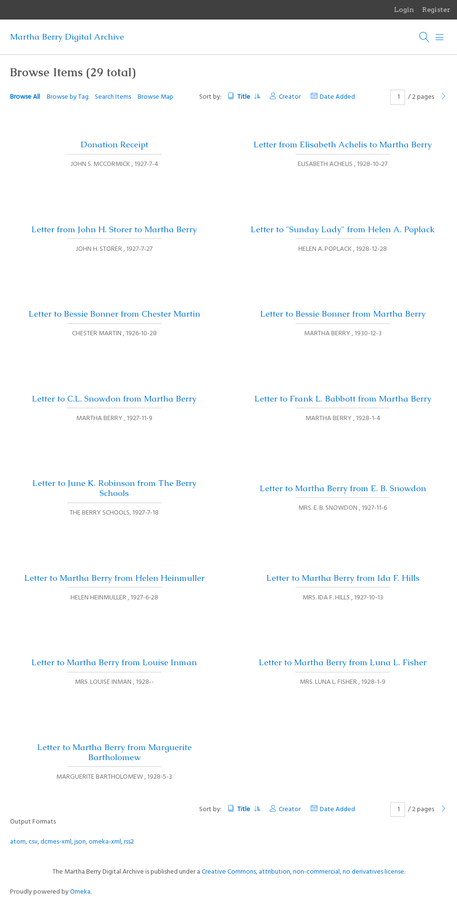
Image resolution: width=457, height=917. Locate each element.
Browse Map (155, 97)
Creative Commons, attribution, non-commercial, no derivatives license (303, 871)
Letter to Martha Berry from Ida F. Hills (342, 578)
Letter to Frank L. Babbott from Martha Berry (342, 398)
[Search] (424, 37)
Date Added (337, 97)
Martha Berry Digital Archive (67, 36)
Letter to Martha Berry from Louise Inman (114, 662)
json (80, 841)
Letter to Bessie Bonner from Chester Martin (114, 314)
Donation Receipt (114, 144)
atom (18, 841)
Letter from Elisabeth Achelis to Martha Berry (343, 144)
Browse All (25, 97)
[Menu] (439, 37)
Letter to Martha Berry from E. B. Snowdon (343, 488)
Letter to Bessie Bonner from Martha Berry (343, 314)
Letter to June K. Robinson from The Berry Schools (114, 488)
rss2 (129, 841)
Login (404, 9)
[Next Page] (443, 97)
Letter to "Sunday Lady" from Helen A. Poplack (343, 229)
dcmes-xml (56, 841)
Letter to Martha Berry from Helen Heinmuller (114, 578)
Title (248, 97)
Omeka (80, 891)
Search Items (113, 97)
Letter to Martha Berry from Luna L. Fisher (343, 662)
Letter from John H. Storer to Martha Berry (114, 229)
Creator (290, 97)
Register (436, 9)
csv (33, 841)
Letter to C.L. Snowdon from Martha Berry (114, 398)
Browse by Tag (68, 97)
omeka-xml (105, 841)
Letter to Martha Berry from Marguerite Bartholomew (114, 752)
